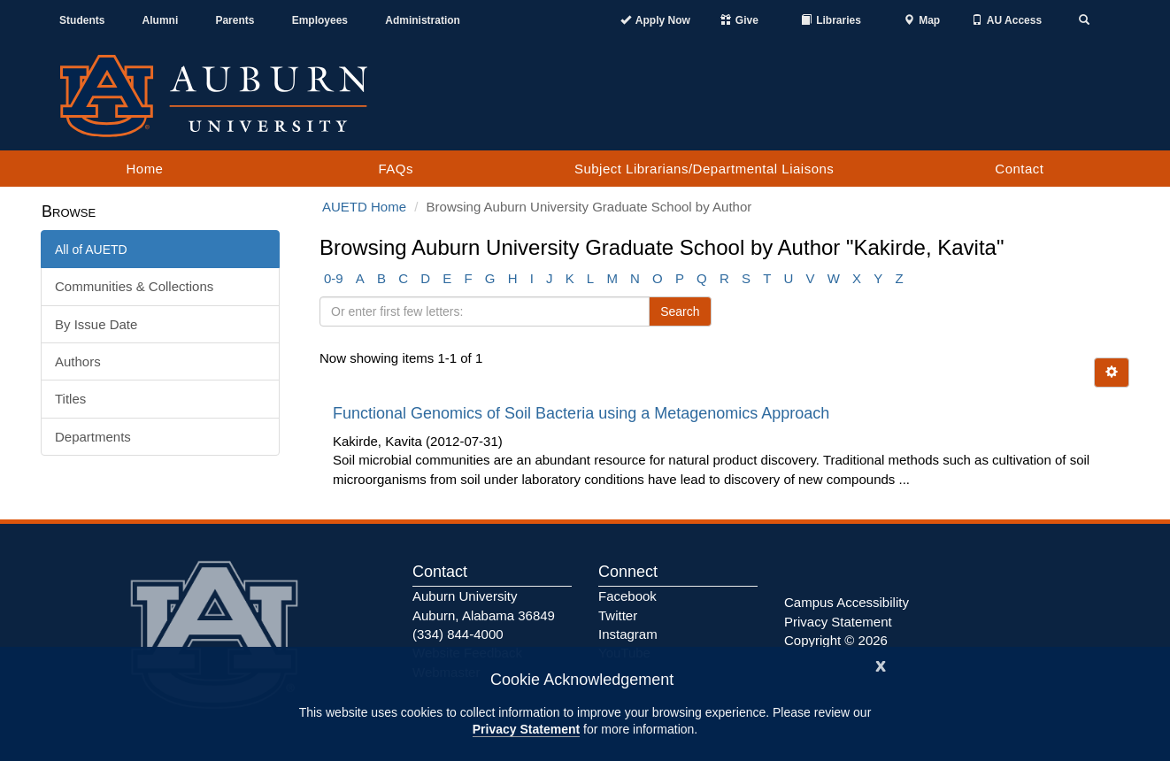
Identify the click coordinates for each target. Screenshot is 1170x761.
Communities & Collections (134, 286)
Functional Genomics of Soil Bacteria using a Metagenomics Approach (583, 413)
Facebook (627, 595)
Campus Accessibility (846, 602)
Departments (93, 436)
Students (81, 20)
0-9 (333, 278)
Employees (320, 20)
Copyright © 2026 (836, 640)
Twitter (617, 615)
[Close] (880, 664)
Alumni (160, 20)
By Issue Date (96, 324)
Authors (78, 361)
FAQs (395, 168)
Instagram (628, 634)
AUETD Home (364, 206)
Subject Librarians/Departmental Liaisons (704, 168)
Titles (70, 398)
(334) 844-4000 (458, 634)
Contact (1019, 168)
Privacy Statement (526, 729)
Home (144, 168)
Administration (422, 20)
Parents (234, 20)
